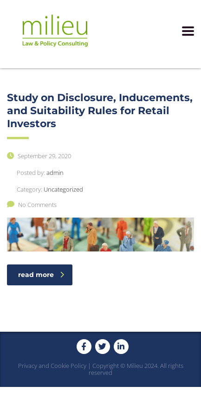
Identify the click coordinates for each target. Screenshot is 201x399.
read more (41, 274)
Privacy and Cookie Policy (52, 365)
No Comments (32, 204)
